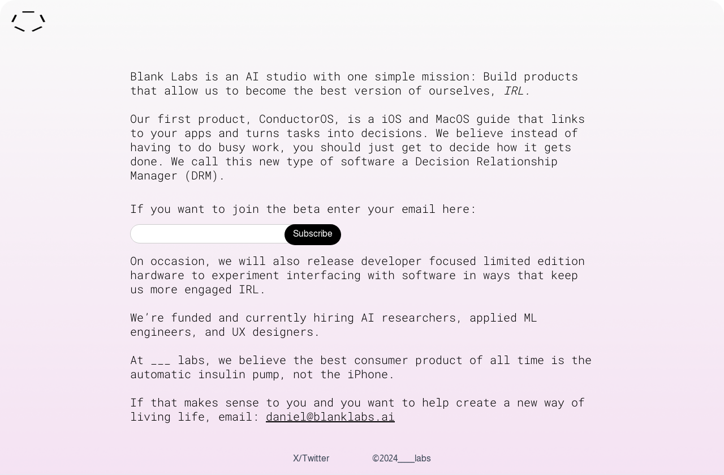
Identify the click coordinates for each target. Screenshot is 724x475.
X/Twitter (311, 458)
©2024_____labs (401, 458)
